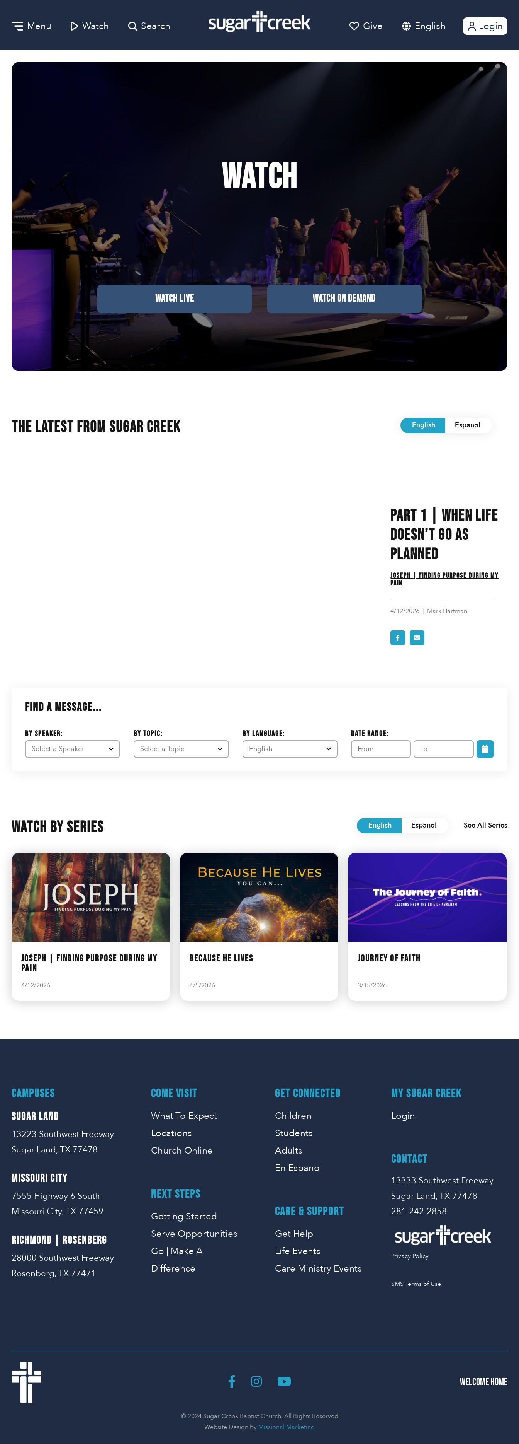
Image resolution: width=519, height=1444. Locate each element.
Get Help (294, 1233)
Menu (31, 26)
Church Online (182, 1150)
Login (484, 26)
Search (149, 26)
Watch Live (174, 299)
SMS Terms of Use (416, 1284)
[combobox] (438, 26)
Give (366, 26)
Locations (171, 1133)
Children (293, 1115)
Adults (288, 1150)
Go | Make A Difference (177, 1260)
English (430, 26)
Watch (90, 26)
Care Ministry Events (318, 1268)
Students (294, 1133)
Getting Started (184, 1216)
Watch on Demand (344, 299)
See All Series (485, 825)
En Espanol (298, 1168)
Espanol (467, 425)
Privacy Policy (410, 1256)
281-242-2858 (419, 1211)
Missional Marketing (286, 1427)
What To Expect (184, 1115)
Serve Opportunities (194, 1233)
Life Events (298, 1251)
